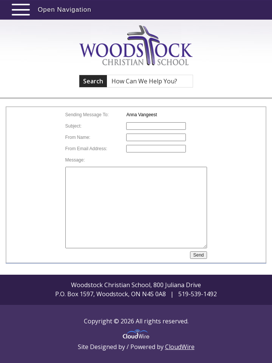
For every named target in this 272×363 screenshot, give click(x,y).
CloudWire (180, 347)
